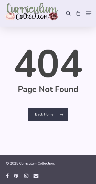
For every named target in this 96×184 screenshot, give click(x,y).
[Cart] (78, 13)
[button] (88, 13)
